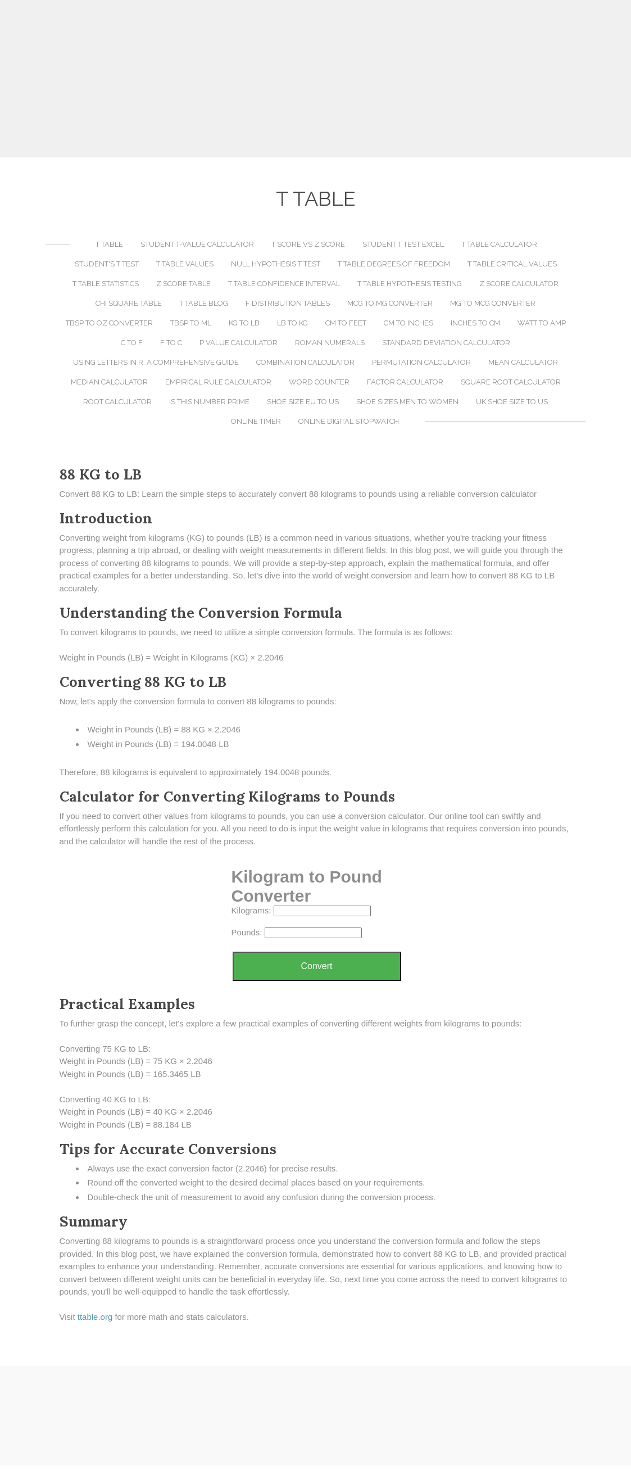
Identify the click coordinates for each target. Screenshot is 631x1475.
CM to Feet (345, 323)
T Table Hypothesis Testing (409, 283)
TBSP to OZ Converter (109, 323)
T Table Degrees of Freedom (394, 264)
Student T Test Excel (403, 244)
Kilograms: (251, 910)
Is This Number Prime (209, 401)
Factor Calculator (405, 382)
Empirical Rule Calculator (218, 382)
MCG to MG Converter (390, 303)
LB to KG (292, 323)
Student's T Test (107, 264)
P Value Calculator (238, 342)
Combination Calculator (305, 362)
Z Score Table (183, 283)
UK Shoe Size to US (512, 401)
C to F (132, 342)
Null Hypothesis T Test (275, 264)
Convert (316, 966)
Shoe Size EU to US (303, 401)
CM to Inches (408, 323)
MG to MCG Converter (492, 303)
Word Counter (319, 382)
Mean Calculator (523, 362)
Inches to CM (475, 323)
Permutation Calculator (421, 362)
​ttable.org (95, 1317)
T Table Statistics (105, 283)
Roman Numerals (330, 342)
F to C (171, 342)
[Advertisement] (315, 78)
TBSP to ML (190, 323)
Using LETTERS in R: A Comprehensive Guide (156, 362)
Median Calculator (109, 382)
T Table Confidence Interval (284, 283)
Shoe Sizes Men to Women (407, 401)
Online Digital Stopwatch (348, 421)
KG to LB (244, 323)
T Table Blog (203, 303)
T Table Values (185, 264)
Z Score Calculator (519, 283)
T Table (109, 244)
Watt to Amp (541, 323)
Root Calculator (117, 401)
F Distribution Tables (288, 303)
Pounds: (246, 932)
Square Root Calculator (511, 382)
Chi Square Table (129, 303)
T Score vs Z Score (308, 244)
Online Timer (256, 421)
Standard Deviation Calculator (446, 342)
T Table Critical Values (512, 264)
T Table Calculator (499, 244)
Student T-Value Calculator (197, 244)
